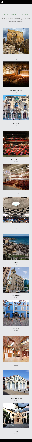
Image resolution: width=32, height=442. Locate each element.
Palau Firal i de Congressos (16, 90)
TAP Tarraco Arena (16, 226)
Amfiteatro (16, 262)
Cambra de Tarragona (16, 295)
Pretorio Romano (16, 57)
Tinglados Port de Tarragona (16, 398)
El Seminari (16, 431)
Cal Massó (16, 365)
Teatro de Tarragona (16, 159)
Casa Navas (16, 123)
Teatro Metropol (16, 192)
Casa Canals (16, 328)
